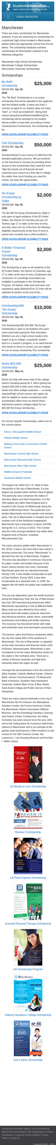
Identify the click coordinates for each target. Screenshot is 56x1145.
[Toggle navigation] (8, 17)
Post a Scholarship (40, 1129)
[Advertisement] (28, 1094)
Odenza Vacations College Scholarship (28, 1014)
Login (20, 17)
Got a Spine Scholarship (27, 1059)
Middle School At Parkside (18, 472)
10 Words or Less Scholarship (28, 786)
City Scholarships (35, 1132)
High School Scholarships (14, 1132)
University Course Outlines (27, 1135)
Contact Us (14, 1138)
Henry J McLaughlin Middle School (22, 432)
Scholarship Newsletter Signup (16, 1129)
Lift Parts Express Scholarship (28, 877)
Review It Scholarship (28, 832)
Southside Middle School (17, 478)
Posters (48, 1132)
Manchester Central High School (21, 453)
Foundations (7, 1135)
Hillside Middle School (16, 438)
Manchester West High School (20, 466)
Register (32, 17)
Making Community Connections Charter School (25, 446)
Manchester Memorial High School (22, 459)
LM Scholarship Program (28, 969)
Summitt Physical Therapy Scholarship (28, 923)
